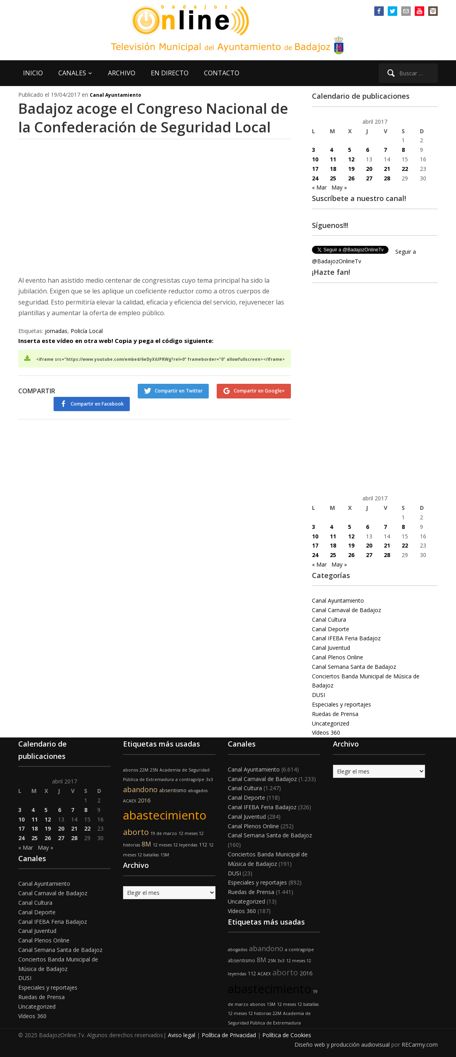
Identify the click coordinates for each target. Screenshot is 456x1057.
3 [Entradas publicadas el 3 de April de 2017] (313, 149)
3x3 (209, 779)
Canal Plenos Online (337, 657)
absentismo (173, 790)
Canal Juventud (331, 647)
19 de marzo (163, 833)
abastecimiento (164, 815)
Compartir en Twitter (179, 390)
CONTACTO (221, 73)
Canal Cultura (329, 619)
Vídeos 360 (326, 732)
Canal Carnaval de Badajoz (346, 610)
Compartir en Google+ (259, 390)
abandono (140, 789)
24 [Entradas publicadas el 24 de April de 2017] (315, 178)
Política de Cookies (286, 1035)
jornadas (56, 331)
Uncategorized (330, 723)
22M (144, 770)
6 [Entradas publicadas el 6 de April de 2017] (367, 149)
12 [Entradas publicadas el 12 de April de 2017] (351, 159)
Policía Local (87, 331)
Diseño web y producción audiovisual (342, 1044)
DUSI (318, 695)
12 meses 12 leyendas (175, 845)
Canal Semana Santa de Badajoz (354, 666)
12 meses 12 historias (249, 1013)
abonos (130, 770)
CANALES (72, 73)
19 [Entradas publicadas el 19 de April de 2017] (351, 168)
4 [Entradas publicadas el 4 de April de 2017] (331, 149)
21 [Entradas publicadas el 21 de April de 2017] (387, 168)
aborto (136, 832)
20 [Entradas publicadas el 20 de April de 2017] (369, 168)
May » (339, 187)
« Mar (319, 187)
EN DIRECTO (170, 73)
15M (164, 855)
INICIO (33, 73)
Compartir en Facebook (97, 403)
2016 (144, 800)
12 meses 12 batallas (298, 1004)
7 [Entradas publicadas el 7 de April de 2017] (385, 149)
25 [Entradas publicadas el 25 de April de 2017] (333, 178)
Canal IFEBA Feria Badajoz (346, 638)
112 (203, 844)
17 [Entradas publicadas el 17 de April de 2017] (315, 168)
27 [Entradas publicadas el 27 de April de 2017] (369, 178)
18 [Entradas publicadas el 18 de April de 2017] (333, 168)
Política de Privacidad (229, 1035)
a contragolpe (189, 779)
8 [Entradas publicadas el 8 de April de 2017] (403, 149)
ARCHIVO (121, 73)
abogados (198, 790)
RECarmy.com (420, 1044)
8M (146, 844)
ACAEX (129, 801)
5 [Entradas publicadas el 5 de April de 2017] (349, 149)
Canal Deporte (330, 629)
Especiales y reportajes (341, 704)
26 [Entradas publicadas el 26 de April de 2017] (351, 178)
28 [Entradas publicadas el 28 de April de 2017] (387, 178)
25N (154, 770)
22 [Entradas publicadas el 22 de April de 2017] (405, 168)
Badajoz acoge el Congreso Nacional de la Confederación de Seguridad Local (153, 118)
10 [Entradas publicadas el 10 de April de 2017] (315, 159)
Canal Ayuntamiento (115, 95)
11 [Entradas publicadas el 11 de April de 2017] (333, 159)
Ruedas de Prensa (335, 714)
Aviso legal (181, 1035)
